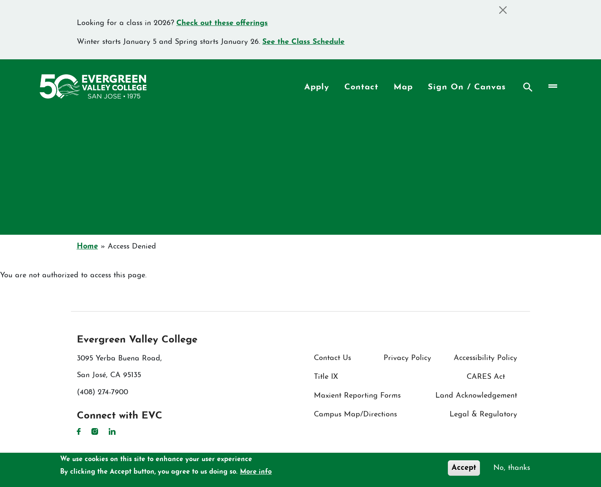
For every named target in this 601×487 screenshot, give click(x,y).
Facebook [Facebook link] (79, 431)
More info (256, 472)
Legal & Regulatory (483, 415)
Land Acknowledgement (476, 396)
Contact (361, 87)
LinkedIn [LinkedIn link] (112, 431)
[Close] (503, 9)
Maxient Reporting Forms (357, 396)
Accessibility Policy (485, 358)
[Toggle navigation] (552, 86)
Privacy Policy (407, 358)
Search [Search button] (528, 87)
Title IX (326, 377)
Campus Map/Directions (355, 415)
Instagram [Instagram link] (94, 431)
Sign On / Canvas (467, 87)
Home (87, 247)
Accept (464, 468)
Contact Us (332, 358)
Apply (316, 87)
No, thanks (511, 468)
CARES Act (486, 377)
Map (403, 87)
